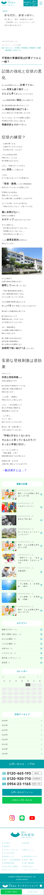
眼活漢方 (26, 843)
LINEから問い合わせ (22, 800)
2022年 (5, 739)
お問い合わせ (33, 892)
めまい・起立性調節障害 (11, 860)
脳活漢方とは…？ (16, 470)
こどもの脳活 (16, 45)
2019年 (5, 754)
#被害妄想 (8, 50)
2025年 (5, 725)
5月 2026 (22, 677)
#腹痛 (39, 48)
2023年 (5, 735)
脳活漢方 (6, 846)
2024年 (5, 730)
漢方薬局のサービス (29, 856)
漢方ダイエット (28, 850)
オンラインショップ (9, 870)
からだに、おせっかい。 (11, 850)
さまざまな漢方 (8, 853)
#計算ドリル (17, 50)
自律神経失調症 (8, 863)
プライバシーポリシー (30, 870)
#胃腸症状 (32, 48)
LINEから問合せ (11, 892)
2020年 (5, 749)
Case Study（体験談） (10, 866)
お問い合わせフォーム (22, 792)
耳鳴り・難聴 (27, 860)
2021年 (5, 744)
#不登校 (17, 48)
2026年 (5, 721)
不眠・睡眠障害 (28, 863)
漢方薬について (8, 856)
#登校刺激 (24, 48)
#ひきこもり (9, 48)
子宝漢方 (6, 843)
